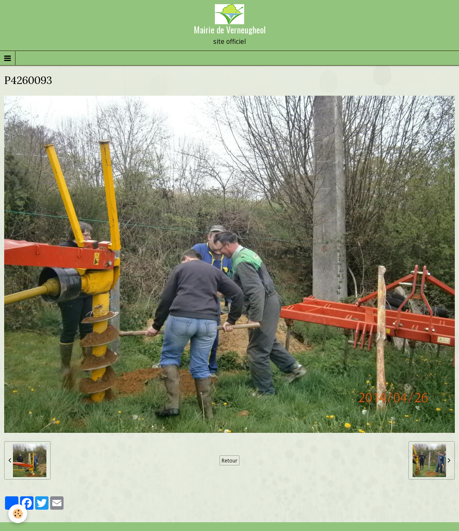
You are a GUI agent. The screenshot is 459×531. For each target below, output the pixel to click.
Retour (229, 460)
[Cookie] (17, 513)
